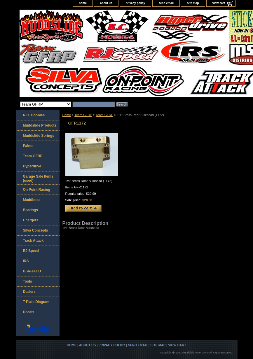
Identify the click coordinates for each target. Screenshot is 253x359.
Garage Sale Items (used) (38, 178)
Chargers (31, 220)
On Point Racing (36, 190)
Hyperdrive (32, 166)
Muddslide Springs (38, 136)
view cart (218, 3)
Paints (28, 146)
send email (166, 3)
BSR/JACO (32, 271)
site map (193, 3)
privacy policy (135, 3)
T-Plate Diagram (36, 302)
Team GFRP (83, 115)
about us (106, 3)
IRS (26, 261)
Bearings (30, 210)
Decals (28, 312)
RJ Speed (31, 251)
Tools (27, 281)
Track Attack (33, 241)
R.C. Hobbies (34, 115)
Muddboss (32, 200)
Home (66, 115)
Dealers (29, 292)
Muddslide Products (40, 125)
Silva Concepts (35, 230)
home (83, 3)
